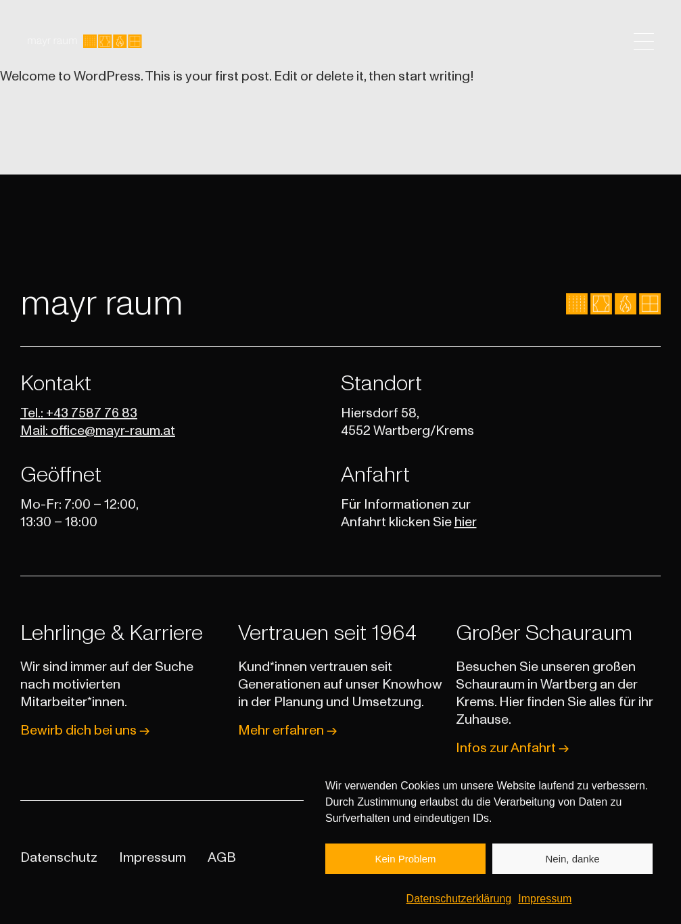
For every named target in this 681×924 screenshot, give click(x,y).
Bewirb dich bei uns (84, 730)
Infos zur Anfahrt (512, 748)
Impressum (544, 907)
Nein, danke (572, 866)
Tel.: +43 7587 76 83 (78, 413)
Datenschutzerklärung (459, 907)
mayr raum (101, 304)
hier (465, 522)
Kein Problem (405, 866)
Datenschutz (58, 857)
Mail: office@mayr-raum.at (97, 430)
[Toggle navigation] (644, 41)
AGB (222, 857)
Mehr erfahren (287, 730)
